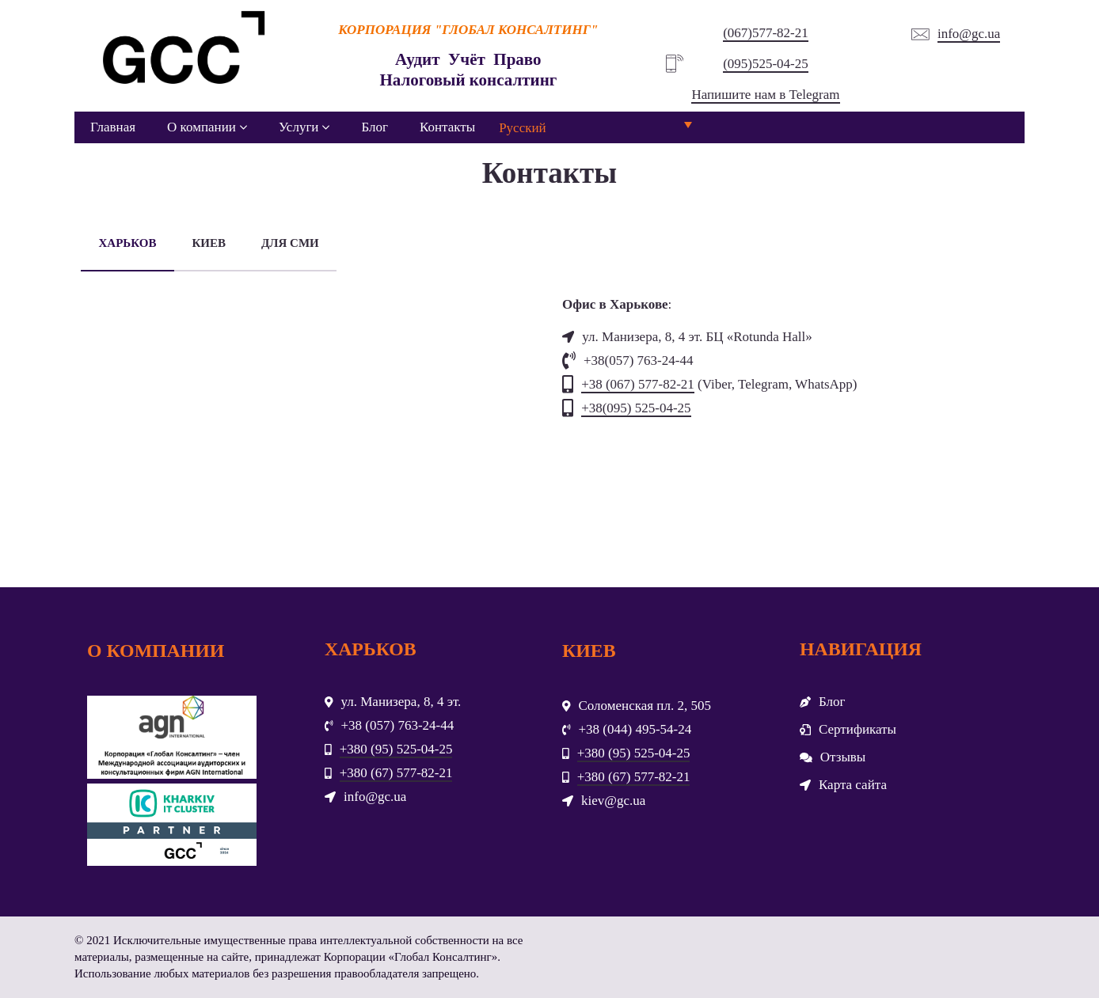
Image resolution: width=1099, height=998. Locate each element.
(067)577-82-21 (765, 32)
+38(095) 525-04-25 (635, 408)
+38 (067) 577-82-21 (637, 384)
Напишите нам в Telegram (765, 94)
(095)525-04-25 (765, 63)
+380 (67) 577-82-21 (396, 772)
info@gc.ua (968, 33)
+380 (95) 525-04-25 (396, 749)
